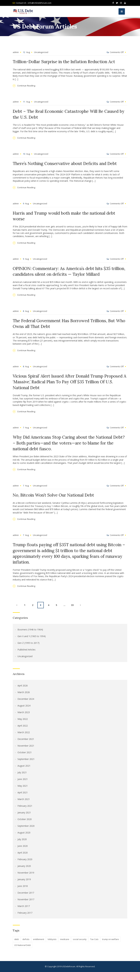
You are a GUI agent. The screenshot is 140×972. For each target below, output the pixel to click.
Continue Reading (26, 85)
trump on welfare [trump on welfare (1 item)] (110, 939)
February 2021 (25, 805)
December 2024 (26, 698)
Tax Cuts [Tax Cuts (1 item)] (94, 939)
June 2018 (23, 886)
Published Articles (26, 649)
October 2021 (25, 752)
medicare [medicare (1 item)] (64, 939)
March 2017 (24, 906)
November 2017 (26, 899)
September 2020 (26, 825)
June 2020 (23, 845)
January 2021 (24, 812)
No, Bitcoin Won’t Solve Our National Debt (53, 495)
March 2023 (24, 712)
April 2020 (23, 852)
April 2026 (23, 685)
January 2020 (24, 865)
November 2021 (26, 745)
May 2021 (23, 785)
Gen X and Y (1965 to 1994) (32, 636)
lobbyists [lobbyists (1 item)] (52, 939)
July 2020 (22, 839)
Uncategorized (41, 52)
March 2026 (24, 692)
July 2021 (22, 772)
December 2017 (26, 892)
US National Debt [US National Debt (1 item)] (22, 945)
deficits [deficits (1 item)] (25, 939)
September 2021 (26, 759)
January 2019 (24, 879)
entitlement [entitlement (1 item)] (38, 939)
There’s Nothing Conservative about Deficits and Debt (65, 163)
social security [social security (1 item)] (80, 939)
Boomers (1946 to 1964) (30, 629)
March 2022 (24, 732)
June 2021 (23, 779)
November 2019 (26, 872)
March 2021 (24, 799)
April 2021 (23, 792)
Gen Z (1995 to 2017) (28, 642)
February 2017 (25, 912)
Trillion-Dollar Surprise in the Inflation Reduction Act (64, 61)
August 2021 (24, 765)
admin (16, 52)
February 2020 (25, 859)
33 (72, 605)
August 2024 (24, 705)
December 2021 (26, 738)
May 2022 (23, 718)
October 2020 (25, 819)
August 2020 (24, 832)
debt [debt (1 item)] (16, 939)
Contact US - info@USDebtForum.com (33, 2)
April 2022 (23, 725)
